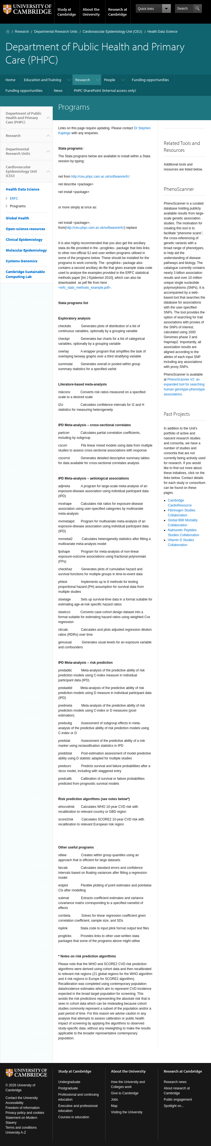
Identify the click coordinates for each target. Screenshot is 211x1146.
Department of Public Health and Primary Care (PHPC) (23, 120)
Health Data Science (162, 32)
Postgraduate (68, 1088)
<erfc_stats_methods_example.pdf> (84, 288)
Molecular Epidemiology (26, 250)
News (58, 90)
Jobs (114, 1099)
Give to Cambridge (124, 1093)
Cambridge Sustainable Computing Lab (25, 274)
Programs (18, 205)
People (109, 79)
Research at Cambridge (117, 12)
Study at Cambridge (66, 12)
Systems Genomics (21, 260)
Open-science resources (25, 228)
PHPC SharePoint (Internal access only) (105, 90)
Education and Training (42, 79)
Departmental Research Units (55, 32)
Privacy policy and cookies (24, 1113)
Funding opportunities (150, 79)
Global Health (17, 218)
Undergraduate (69, 1082)
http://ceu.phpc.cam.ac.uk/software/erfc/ (100, 176)
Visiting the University (127, 1112)
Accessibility (14, 1103)
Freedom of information (22, 1108)
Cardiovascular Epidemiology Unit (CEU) (112, 32)
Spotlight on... (174, 1106)
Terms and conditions (21, 1128)
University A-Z (15, 1132)
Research (22, 32)
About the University (91, 12)
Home (7, 31)
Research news (175, 1082)
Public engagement (178, 1099)
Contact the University (21, 1098)
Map (114, 1106)
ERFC (14, 198)
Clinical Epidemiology (24, 239)
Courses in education (73, 1117)
